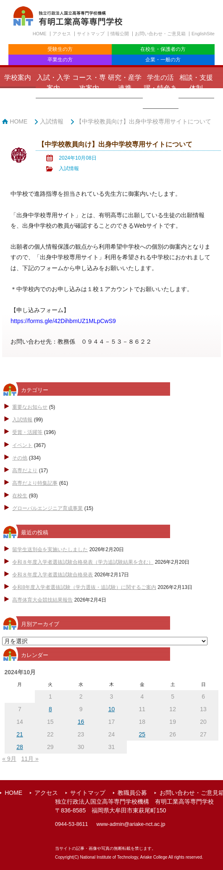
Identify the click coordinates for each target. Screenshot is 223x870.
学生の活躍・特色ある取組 (160, 88)
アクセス (61, 33)
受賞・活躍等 (27, 432)
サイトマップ (91, 33)
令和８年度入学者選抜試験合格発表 (52, 575)
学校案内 (17, 77)
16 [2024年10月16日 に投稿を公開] (81, 721)
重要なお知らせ (29, 407)
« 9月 (9, 758)
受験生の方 (60, 49)
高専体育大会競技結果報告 (42, 600)
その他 (19, 458)
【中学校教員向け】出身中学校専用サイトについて (143, 121)
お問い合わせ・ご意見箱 (160, 33)
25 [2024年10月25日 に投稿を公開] (142, 734)
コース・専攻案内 (89, 83)
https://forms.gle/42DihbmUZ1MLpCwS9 (63, 321)
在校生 (19, 496)
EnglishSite (203, 33)
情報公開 (119, 33)
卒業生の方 (60, 60)
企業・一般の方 (163, 60)
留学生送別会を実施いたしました (50, 549)
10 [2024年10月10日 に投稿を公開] (111, 709)
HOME (40, 33)
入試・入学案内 (53, 83)
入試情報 (51, 121)
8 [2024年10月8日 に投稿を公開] (50, 709)
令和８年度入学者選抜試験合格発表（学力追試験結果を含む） (82, 562)
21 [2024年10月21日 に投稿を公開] (19, 734)
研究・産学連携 (125, 83)
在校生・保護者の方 (163, 49)
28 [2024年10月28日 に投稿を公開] (19, 747)
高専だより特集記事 (35, 483)
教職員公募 (132, 792)
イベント (22, 445)
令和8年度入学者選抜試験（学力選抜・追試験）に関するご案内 (84, 587)
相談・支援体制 (196, 83)
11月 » (29, 758)
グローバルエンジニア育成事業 (47, 508)
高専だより (24, 470)
